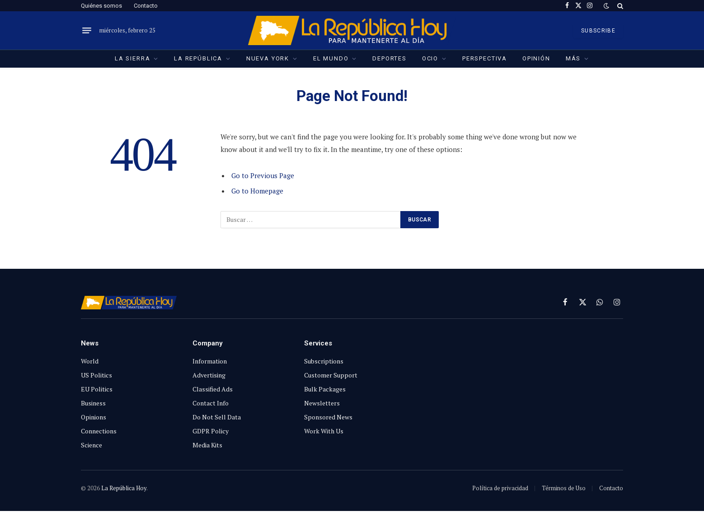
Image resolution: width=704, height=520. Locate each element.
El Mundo (331, 58)
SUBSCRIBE (598, 31)
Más (573, 58)
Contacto (146, 5)
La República (198, 58)
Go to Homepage (257, 190)
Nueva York (267, 58)
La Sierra (132, 58)
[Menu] (86, 30)
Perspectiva (484, 58)
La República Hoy (123, 488)
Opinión (536, 58)
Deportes (389, 58)
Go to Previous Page (262, 175)
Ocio (430, 58)
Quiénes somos (101, 5)
